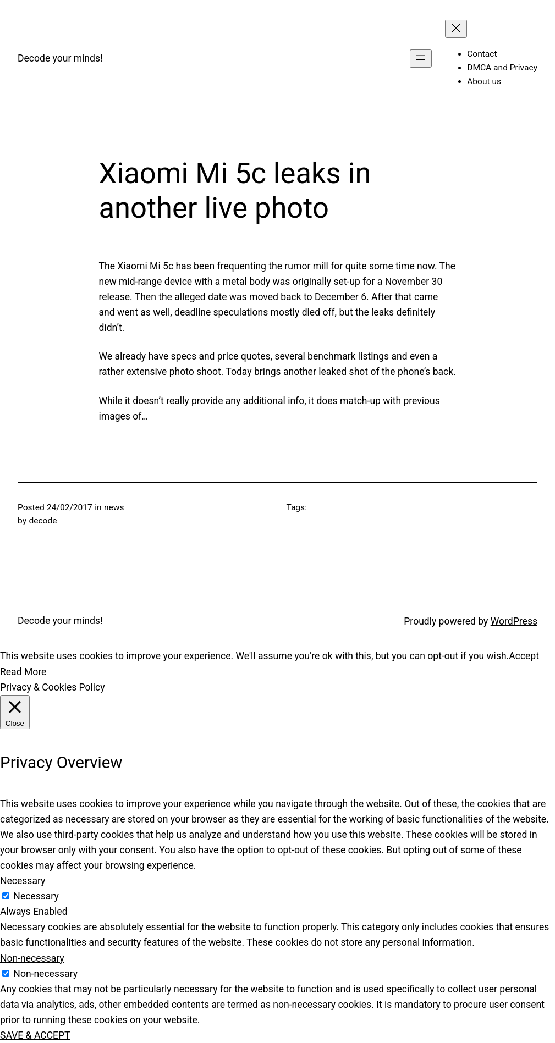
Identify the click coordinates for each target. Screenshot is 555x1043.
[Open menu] (421, 58)
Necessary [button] (22, 880)
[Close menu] (456, 29)
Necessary (35, 896)
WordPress (514, 621)
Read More (23, 671)
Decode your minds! (60, 58)
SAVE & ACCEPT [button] (35, 1035)
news (114, 507)
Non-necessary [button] (32, 958)
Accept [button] (524, 655)
